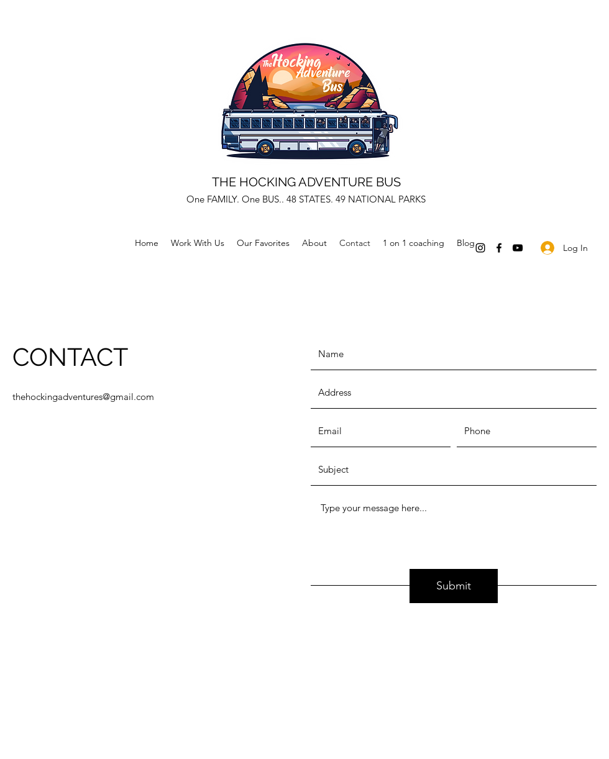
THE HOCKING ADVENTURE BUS (306, 182)
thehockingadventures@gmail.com (83, 396)
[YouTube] (517, 248)
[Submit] (454, 586)
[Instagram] (480, 248)
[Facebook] (499, 248)
